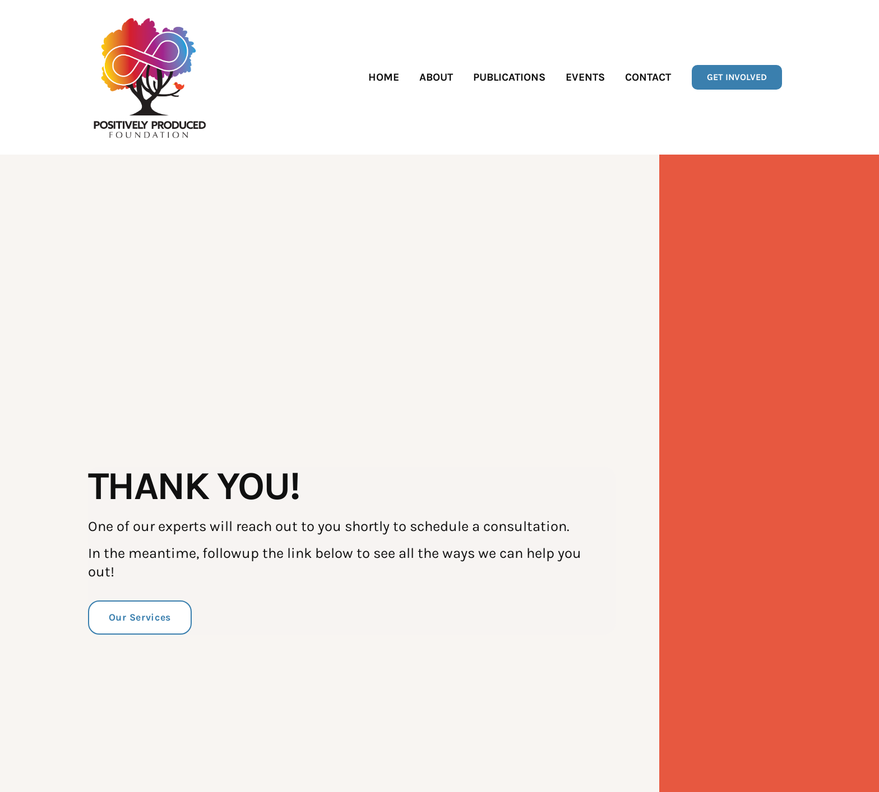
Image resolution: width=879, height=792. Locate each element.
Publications (509, 77)
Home (383, 77)
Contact (648, 77)
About (436, 77)
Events (585, 77)
